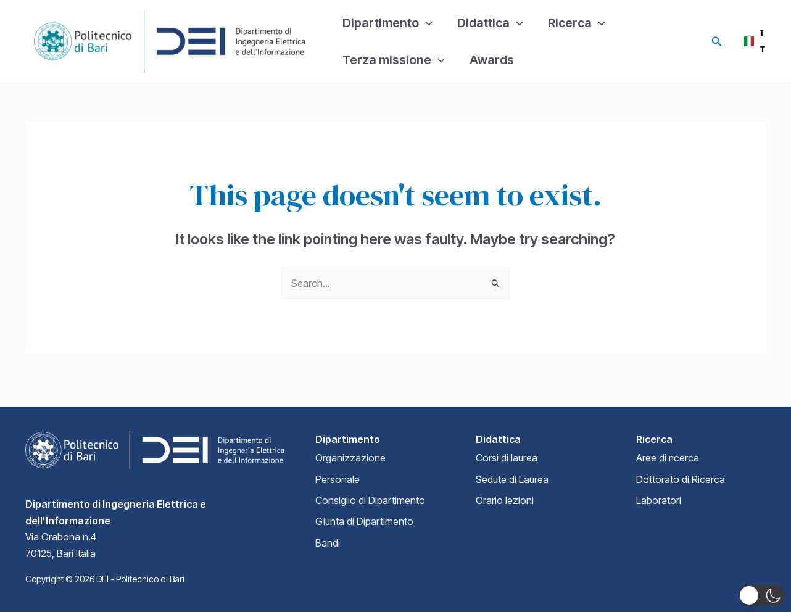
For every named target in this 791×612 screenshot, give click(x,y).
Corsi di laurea (506, 458)
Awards (492, 59)
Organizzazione (350, 458)
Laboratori (658, 500)
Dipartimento (387, 22)
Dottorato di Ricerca (680, 479)
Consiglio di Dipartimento (370, 500)
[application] (426, 23)
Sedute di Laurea (512, 479)
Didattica (490, 22)
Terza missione (393, 59)
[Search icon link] (717, 41)
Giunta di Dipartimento (364, 521)
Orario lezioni (505, 500)
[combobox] (752, 41)
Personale (337, 479)
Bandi (327, 543)
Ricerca (576, 22)
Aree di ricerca (667, 458)
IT (752, 41)
